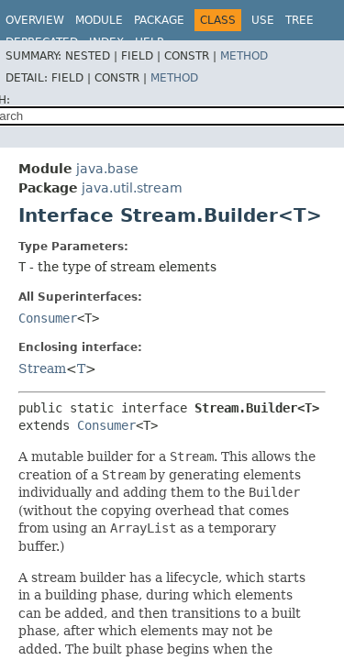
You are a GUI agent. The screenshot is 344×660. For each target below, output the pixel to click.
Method (244, 56)
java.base (107, 168)
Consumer (47, 318)
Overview (35, 20)
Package (159, 20)
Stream (42, 368)
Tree (299, 20)
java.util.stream (132, 188)
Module (99, 20)
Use (262, 20)
